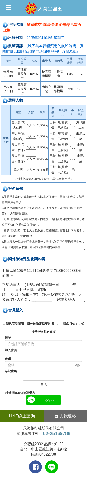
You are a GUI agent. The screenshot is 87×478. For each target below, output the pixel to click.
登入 (43, 384)
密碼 (8, 359)
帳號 (8, 338)
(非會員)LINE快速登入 (20, 392)
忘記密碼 (11, 371)
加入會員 (11, 350)
